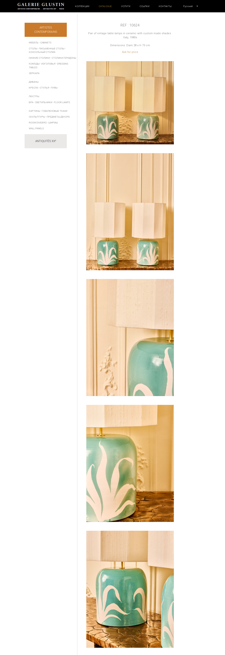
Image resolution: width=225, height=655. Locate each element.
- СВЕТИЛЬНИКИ (43, 102)
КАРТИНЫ (34, 110)
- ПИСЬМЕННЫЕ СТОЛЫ (51, 48)
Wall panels (36, 128)
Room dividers (38, 122)
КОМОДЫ (34, 63)
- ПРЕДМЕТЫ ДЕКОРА (58, 116)
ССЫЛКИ (144, 6)
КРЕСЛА (33, 87)
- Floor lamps (61, 102)
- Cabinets (45, 42)
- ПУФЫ (53, 87)
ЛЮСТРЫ (34, 96)
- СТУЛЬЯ (43, 87)
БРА (31, 102)
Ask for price (130, 52)
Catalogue (105, 6)
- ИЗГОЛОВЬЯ (47, 63)
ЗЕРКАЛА (34, 73)
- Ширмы (52, 122)
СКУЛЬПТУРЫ (37, 116)
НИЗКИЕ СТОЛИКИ (39, 57)
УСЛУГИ (125, 6)
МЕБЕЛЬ (33, 42)
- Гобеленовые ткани (54, 110)
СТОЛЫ (33, 48)
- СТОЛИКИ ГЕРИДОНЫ (63, 57)
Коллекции (82, 6)
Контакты (165, 6)
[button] (188, 6)
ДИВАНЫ (33, 81)
